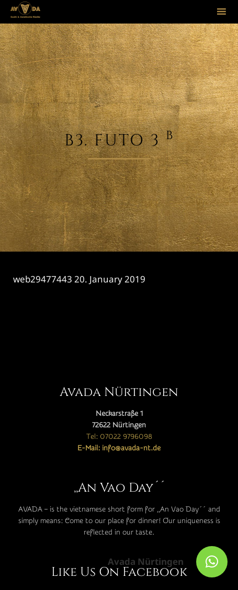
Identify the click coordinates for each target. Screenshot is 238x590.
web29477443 (42, 279)
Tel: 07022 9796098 (119, 437)
